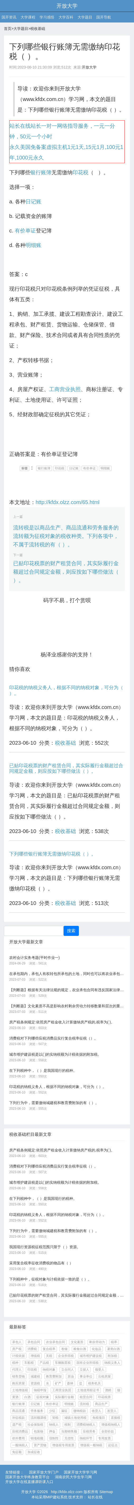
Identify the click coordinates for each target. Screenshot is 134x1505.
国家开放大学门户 (44, 1472)
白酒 (27, 1397)
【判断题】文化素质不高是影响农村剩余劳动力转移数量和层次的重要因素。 (67, 1006)
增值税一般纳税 (91, 1445)
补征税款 (18, 1418)
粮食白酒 (79, 1349)
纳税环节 (86, 1438)
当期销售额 (69, 1431)
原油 (71, 1376)
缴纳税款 (79, 1411)
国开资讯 (9, 17)
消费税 (32, 1349)
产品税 (44, 1363)
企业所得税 (66, 1356)
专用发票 (104, 1438)
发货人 (112, 1411)
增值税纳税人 (110, 1424)
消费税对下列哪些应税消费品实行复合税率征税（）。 (53, 1038)
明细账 (33, 245)
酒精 (108, 1390)
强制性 (54, 1438)
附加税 (112, 1356)
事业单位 (86, 1376)
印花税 (80, 172)
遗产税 (17, 1424)
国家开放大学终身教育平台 (27, 1477)
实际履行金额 (64, 1397)
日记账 (33, 201)
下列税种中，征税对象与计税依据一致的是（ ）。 (50, 1279)
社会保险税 (35, 1424)
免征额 (17, 1452)
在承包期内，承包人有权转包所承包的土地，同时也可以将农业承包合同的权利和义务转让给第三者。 (67, 974)
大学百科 (66, 17)
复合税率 (49, 1349)
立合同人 (67, 1369)
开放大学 (67, 6)
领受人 (99, 1369)
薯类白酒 (113, 1349)
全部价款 (107, 1431)
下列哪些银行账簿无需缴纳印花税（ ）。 (52, 854)
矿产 (58, 1383)
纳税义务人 (112, 1363)
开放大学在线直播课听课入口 (29, 1482)
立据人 (84, 1369)
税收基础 (37, 28)
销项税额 (37, 1438)
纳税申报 (40, 1390)
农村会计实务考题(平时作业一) (34, 957)
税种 (15, 1363)
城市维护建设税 (91, 1356)
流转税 (84, 1404)
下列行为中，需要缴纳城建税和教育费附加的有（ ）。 (54, 1103)
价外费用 (18, 1438)
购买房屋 (18, 1383)
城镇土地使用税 (75, 1418)
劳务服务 (37, 1411)
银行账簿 (40, 172)
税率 (114, 1342)
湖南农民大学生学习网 (73, 1477)
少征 (52, 1411)
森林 (70, 1383)
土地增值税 (20, 1390)
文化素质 (77, 1342)
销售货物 (18, 1376)
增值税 (35, 1356)
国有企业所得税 (87, 1363)
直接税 (115, 1418)
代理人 (17, 1369)
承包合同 (33, 1342)
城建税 (35, 1376)
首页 (7, 28)
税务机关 (94, 1383)
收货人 (96, 1411)
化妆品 (96, 1349)
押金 (52, 1431)
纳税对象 (49, 1369)
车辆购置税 (63, 1363)
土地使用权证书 (88, 1390)
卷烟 (64, 1349)
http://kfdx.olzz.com (67, 1492)
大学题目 (85, 17)
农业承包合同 (55, 1342)
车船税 (29, 1363)
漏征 (64, 1411)
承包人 (17, 1342)
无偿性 (69, 1438)
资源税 (35, 1383)
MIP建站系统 (57, 1497)
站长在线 (95, 1497)
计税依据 (18, 1356)
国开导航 (103, 17)
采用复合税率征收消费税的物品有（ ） (41, 1263)
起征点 (113, 1445)
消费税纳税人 (85, 1424)
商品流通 (18, 1411)
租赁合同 (86, 1397)
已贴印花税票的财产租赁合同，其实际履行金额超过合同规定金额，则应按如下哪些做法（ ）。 (66, 571)
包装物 (38, 1431)
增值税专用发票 (63, 1445)
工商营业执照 (65, 389)
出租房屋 (104, 1376)
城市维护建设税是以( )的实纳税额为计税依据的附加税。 (55, 1054)
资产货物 (40, 1445)
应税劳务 (89, 1431)
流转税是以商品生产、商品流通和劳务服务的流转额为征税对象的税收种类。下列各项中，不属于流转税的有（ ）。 (66, 536)
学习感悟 (47, 17)
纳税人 (54, 1424)
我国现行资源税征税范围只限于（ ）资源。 (44, 1247)
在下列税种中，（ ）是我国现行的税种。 (43, 1070)
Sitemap (106, 1492)
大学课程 (28, 17)
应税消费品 (20, 1431)
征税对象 (42, 1397)
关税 (49, 1356)
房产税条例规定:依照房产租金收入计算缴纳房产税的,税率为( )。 (61, 1022)
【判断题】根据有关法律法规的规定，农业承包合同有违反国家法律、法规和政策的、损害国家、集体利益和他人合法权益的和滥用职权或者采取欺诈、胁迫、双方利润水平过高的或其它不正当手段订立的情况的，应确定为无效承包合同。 (67, 990)
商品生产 (101, 1404)
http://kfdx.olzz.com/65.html (67, 502)
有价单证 (25, 231)
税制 (67, 1424)
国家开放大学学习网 (80, 1472)
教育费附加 (54, 1376)
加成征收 (33, 1452)
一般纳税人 (20, 1445)
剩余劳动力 (97, 1342)
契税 (55, 1418)
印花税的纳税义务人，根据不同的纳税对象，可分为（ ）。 (57, 1087)
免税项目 (98, 1418)
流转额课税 (38, 1418)
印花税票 (104, 1397)
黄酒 (15, 1397)
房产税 (17, 1349)
